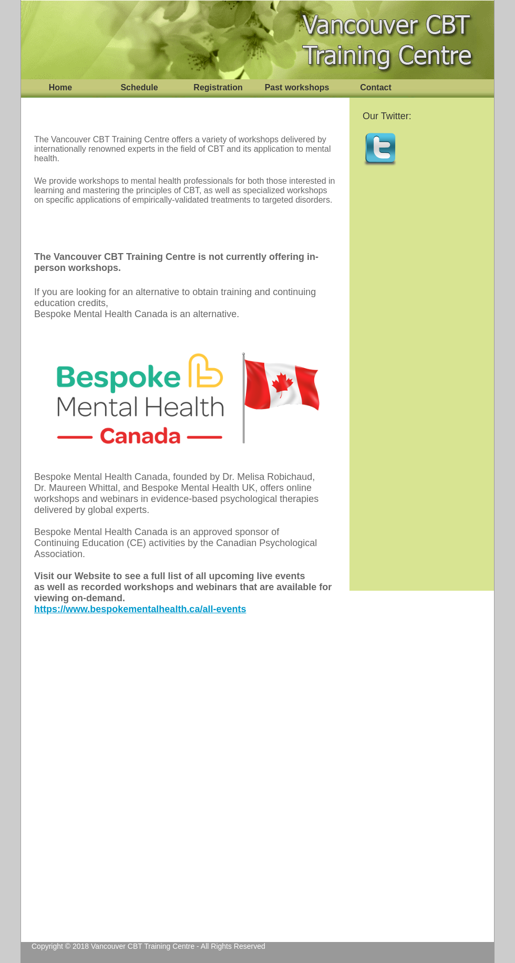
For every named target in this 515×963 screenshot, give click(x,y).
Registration (217, 87)
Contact (376, 87)
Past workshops (297, 87)
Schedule (139, 87)
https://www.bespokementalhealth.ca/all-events (140, 609)
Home (60, 87)
